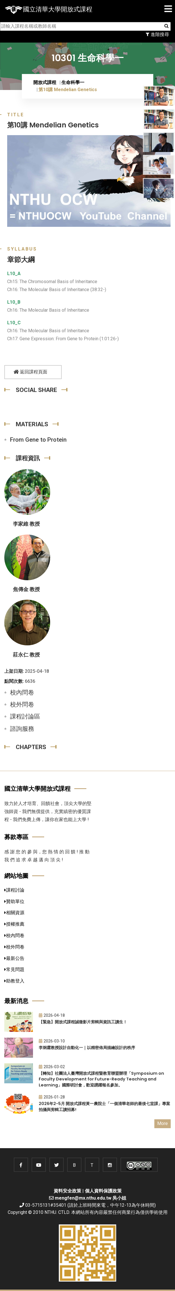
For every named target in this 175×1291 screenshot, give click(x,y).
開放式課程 (44, 82)
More (162, 1123)
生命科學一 (72, 82)
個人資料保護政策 (103, 1191)
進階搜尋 (157, 34)
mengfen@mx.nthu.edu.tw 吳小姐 (90, 1198)
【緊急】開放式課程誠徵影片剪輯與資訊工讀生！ (83, 1022)
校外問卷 (22, 704)
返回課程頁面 (30, 372)
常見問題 (14, 969)
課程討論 (14, 890)
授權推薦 (14, 924)
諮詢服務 (22, 728)
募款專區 (16, 837)
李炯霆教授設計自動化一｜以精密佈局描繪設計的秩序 (87, 1047)
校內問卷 (22, 692)
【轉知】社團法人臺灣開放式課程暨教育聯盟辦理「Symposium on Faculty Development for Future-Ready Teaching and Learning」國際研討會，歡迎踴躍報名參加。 (101, 1079)
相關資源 (14, 912)
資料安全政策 (67, 1191)
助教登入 (14, 981)
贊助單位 (14, 901)
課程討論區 (25, 716)
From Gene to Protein (38, 439)
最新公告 (14, 958)
